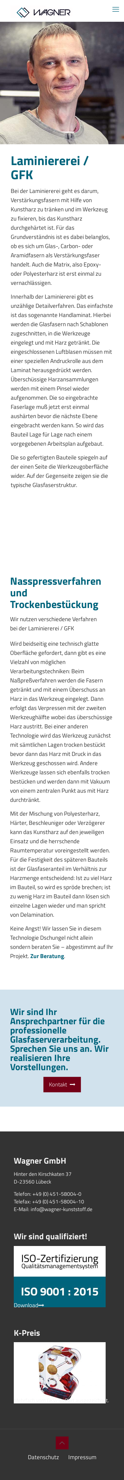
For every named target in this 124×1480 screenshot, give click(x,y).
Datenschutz (43, 1456)
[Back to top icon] (62, 1443)
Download (29, 1305)
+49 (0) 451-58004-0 (56, 1194)
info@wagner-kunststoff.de (61, 1209)
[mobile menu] (116, 9)
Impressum (82, 1456)
